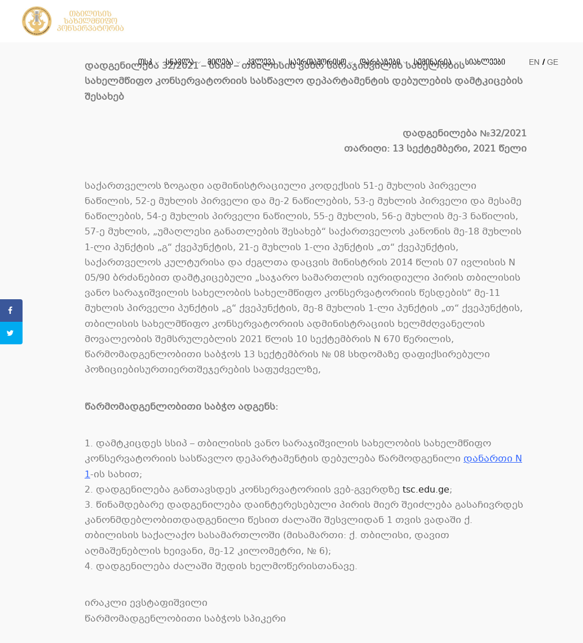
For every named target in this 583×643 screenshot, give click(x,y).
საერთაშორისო (317, 62)
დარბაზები (380, 62)
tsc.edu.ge (426, 490)
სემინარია (433, 62)
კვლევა (261, 62)
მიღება (220, 62)
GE (552, 62)
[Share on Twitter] (11, 333)
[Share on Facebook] (11, 310)
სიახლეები (485, 62)
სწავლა (180, 62)
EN (534, 62)
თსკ (145, 62)
